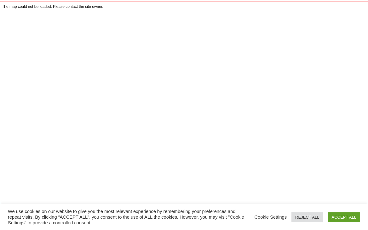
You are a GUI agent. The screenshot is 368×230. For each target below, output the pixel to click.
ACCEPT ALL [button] (343, 217)
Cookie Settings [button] (270, 217)
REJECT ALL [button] (307, 217)
